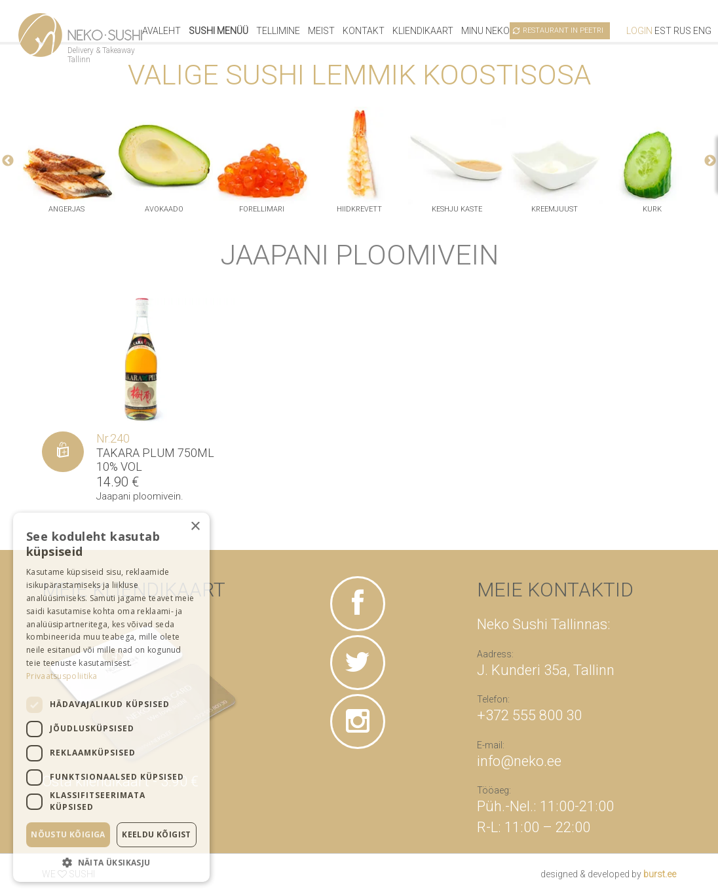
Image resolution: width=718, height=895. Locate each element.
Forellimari (261, 209)
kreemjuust (554, 209)
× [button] (195, 527)
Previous (7, 161)
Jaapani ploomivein (138, 496)
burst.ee (659, 874)
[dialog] (111, 697)
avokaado (164, 209)
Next (710, 161)
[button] (111, 862)
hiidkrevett (359, 209)
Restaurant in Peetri (563, 30)
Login (639, 31)
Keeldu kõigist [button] (156, 834)
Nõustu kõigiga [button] (68, 834)
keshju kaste (457, 209)
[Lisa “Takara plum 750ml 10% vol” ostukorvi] (63, 451)
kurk (652, 209)
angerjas (66, 209)
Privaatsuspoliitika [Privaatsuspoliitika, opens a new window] (62, 676)
